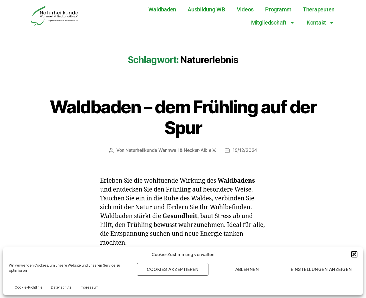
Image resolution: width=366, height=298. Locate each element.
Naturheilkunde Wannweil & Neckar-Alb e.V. (171, 150)
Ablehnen (247, 269)
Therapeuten (319, 9)
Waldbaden (162, 9)
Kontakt (321, 22)
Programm (278, 9)
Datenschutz (61, 287)
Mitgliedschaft (273, 22)
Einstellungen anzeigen (321, 269)
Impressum (89, 287)
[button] (354, 254)
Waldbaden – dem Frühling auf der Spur (183, 117)
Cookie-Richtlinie (28, 287)
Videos (245, 9)
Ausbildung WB (206, 9)
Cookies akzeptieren (173, 269)
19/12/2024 (244, 150)
